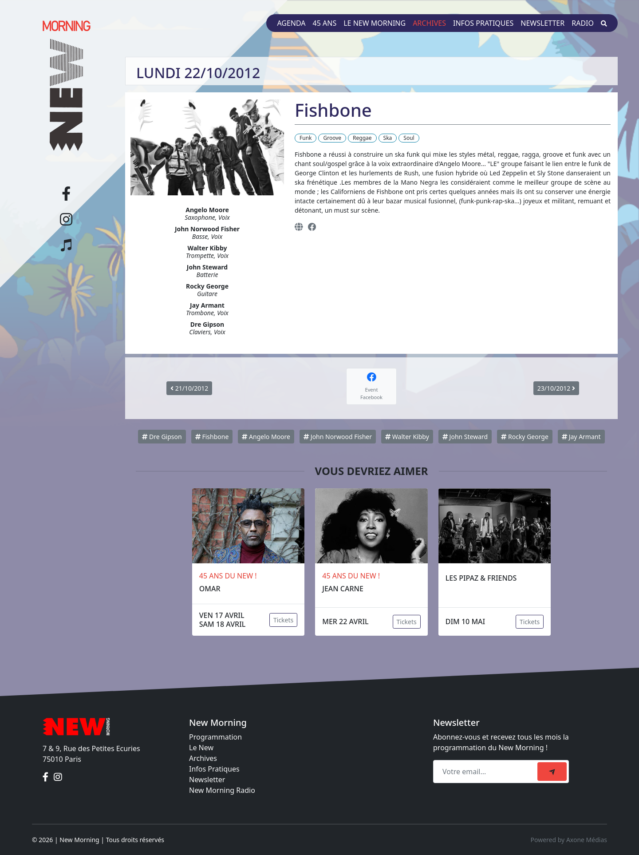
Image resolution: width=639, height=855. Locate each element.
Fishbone (212, 436)
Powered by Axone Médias (569, 839)
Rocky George (524, 436)
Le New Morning (374, 23)
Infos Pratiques (214, 769)
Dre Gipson (161, 436)
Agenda (291, 23)
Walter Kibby (407, 436)
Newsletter (542, 23)
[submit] (552, 771)
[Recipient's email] (486, 771)
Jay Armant (581, 436)
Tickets (283, 620)
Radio (583, 23)
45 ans (325, 23)
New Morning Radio (222, 790)
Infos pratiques (483, 23)
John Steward (465, 436)
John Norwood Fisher (338, 436)
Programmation (215, 737)
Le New (201, 747)
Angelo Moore (266, 436)
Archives (429, 23)
